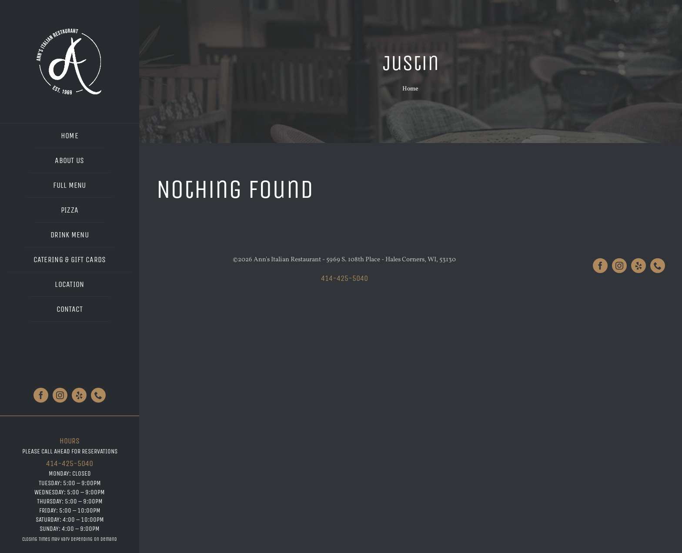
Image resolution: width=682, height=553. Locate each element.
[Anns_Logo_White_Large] (70, 29)
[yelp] (79, 395)
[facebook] (40, 395)
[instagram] (60, 395)
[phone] (98, 395)
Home (410, 89)
